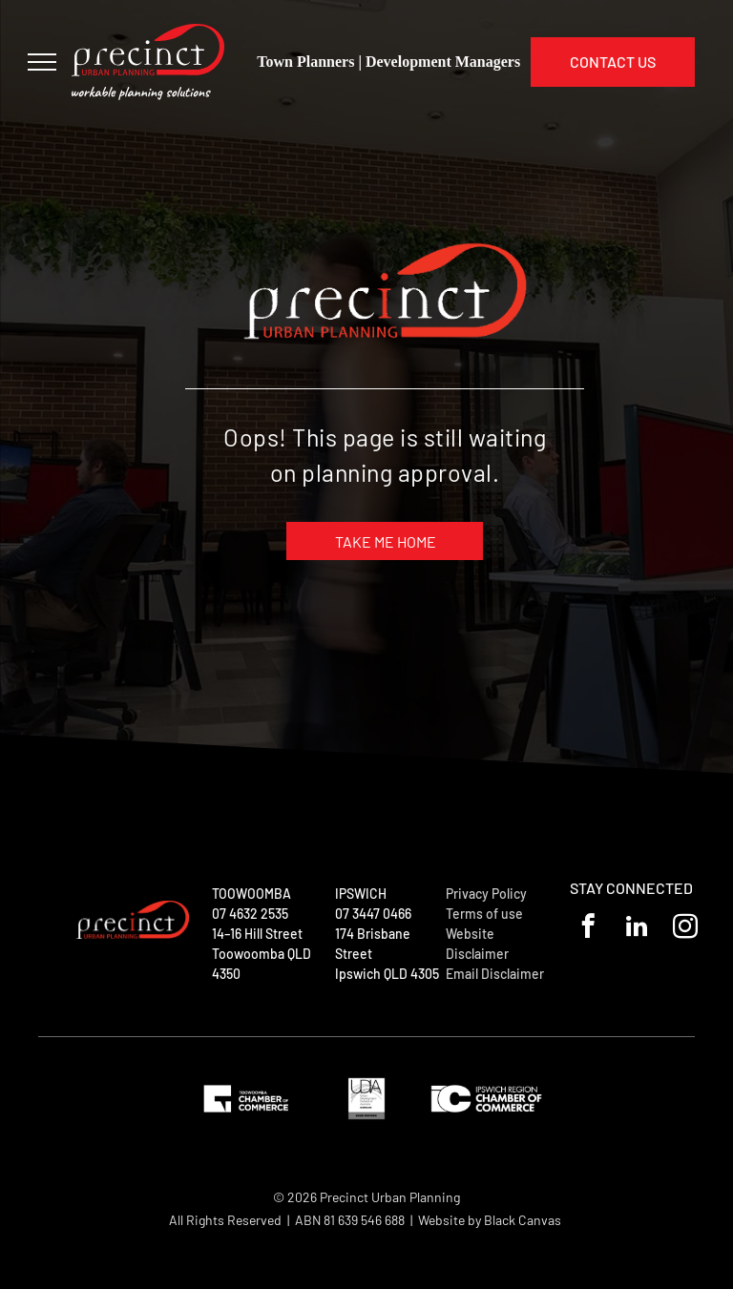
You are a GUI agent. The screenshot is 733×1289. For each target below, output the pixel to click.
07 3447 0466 (373, 913)
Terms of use (484, 913)
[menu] (42, 62)
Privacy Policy (486, 893)
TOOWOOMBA (251, 893)
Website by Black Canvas (489, 1220)
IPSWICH (361, 893)
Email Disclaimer (495, 974)
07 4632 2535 (250, 913)
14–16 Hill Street (257, 933)
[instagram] (685, 929)
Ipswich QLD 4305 (387, 974)
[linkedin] (637, 929)
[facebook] (588, 929)
